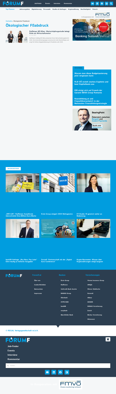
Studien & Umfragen (59, 9)
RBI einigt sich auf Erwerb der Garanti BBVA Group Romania (88, 91)
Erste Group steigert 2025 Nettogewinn (57, 214)
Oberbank (64, 298)
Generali (90, 293)
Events (47, 3)
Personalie (47, 9)
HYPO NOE (65, 302)
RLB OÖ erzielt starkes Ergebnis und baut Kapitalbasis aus (91, 83)
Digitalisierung (36, 9)
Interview (57, 3)
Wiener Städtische (93, 289)
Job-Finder (38, 3)
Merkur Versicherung (94, 315)
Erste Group (65, 280)
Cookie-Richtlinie (40, 285)
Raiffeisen (64, 285)
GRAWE (90, 302)
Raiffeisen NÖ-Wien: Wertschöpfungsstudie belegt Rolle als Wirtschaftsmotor (49, 32)
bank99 (63, 306)
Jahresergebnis (24, 9)
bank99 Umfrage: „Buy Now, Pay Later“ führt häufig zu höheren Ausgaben (21, 260)
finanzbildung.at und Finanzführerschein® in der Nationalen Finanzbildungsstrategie (90, 101)
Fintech (95, 9)
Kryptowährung (73, 9)
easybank (64, 311)
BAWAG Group (66, 293)
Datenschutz (38, 289)
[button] (111, 3)
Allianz (89, 298)
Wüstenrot (91, 319)
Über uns (37, 280)
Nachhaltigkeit (86, 9)
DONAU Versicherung (94, 306)
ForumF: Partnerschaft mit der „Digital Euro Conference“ (56, 260)
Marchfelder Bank (67, 315)
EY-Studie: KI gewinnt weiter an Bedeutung (89, 215)
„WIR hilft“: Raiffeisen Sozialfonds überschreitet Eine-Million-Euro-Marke (21, 215)
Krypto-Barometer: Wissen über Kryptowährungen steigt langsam (90, 260)
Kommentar (68, 3)
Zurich (89, 311)
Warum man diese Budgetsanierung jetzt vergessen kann (90, 74)
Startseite (9, 21)
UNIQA (89, 285)
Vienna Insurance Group (95, 280)
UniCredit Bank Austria (69, 289)
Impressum (38, 293)
